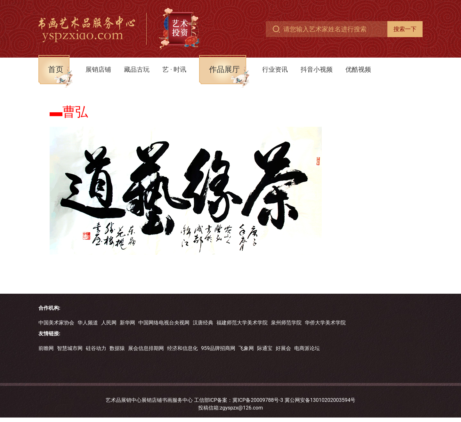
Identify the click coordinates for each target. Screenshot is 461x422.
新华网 (127, 323)
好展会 (283, 348)
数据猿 (117, 348)
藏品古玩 (137, 69)
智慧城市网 (70, 348)
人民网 (109, 323)
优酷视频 (358, 69)
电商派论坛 (307, 348)
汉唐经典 (203, 323)
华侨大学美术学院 (325, 323)
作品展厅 (224, 69)
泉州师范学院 (286, 323)
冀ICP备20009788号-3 (257, 400)
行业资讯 (275, 69)
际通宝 (264, 348)
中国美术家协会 (56, 323)
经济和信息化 (182, 348)
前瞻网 (46, 348)
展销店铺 (98, 69)
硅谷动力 (96, 348)
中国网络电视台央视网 (164, 323)
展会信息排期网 (146, 348)
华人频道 (87, 323)
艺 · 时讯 (174, 69)
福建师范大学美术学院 (242, 323)
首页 (55, 69)
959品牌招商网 (218, 348)
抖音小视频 (317, 69)
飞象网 (246, 348)
